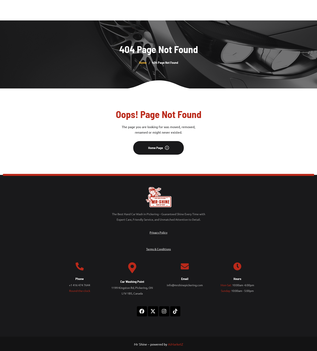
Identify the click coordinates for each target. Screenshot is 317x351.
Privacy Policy (158, 232)
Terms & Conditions (158, 249)
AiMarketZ (175, 344)
